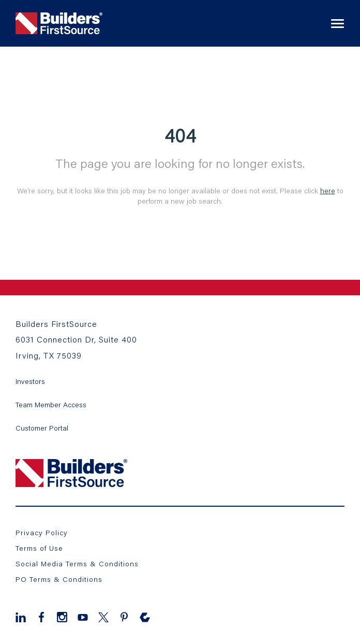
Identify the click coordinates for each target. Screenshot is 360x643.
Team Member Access (51, 404)
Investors (30, 381)
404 (180, 135)
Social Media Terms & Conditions (77, 563)
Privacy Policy (42, 532)
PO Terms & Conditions (59, 579)
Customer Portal (42, 428)
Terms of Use (39, 548)
